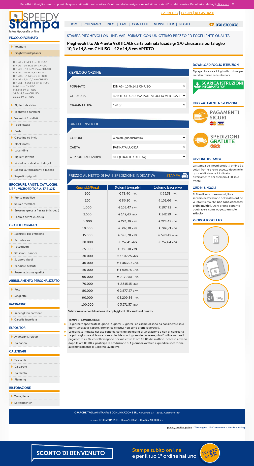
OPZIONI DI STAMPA (85, 157)
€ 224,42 (168, 221)
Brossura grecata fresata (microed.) (36, 210)
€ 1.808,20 (127, 270)
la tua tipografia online (24, 31)
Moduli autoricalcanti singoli (33, 163)
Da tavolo (20, 373)
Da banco (20, 343)
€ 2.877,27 (127, 290)
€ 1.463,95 (127, 263)
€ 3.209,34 (127, 297)
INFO (111, 24)
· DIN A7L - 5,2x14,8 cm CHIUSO (30, 83)
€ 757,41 (128, 242)
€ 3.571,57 (127, 304)
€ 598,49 (168, 235)
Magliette (20, 296)
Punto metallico (24, 197)
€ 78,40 (127, 193)
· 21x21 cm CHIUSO (23, 96)
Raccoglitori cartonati (28, 313)
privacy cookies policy (179, 427)
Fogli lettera (22, 124)
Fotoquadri (21, 246)
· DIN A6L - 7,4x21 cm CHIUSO (29, 76)
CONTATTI (140, 24)
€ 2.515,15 (128, 284)
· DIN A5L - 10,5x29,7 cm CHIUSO (31, 69)
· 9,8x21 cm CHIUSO (23, 86)
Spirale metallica (24, 204)
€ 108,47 (127, 207)
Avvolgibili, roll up (26, 336)
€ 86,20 (127, 200)
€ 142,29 (168, 214)
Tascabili (20, 360)
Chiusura (78, 96)
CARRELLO (169, 13)
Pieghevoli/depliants (27, 53)
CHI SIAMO (93, 24)
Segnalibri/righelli (25, 176)
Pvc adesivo (22, 240)
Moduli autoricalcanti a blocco (34, 170)
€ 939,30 (127, 249)
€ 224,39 (127, 221)
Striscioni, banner (25, 253)
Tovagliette (21, 396)
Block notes (22, 144)
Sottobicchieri (23, 403)
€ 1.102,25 (127, 256)
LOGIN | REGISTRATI (197, 13)
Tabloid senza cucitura (29, 217)
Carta (75, 147)
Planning (20, 379)
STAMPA (177, 175)
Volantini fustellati (26, 118)
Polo (17, 289)
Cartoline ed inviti (25, 137)
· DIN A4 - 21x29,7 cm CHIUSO (29, 62)
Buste (18, 131)
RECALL (185, 24)
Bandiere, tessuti (25, 266)
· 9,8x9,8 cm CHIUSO (24, 89)
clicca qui (223, 4)
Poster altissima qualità (29, 272)
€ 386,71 (168, 228)
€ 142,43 (127, 214)
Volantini (20, 46)
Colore (76, 138)
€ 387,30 (127, 228)
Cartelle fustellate (25, 319)
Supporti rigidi (23, 259)
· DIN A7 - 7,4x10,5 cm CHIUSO (30, 79)
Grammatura (81, 105)
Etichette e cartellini (27, 112)
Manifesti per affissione (29, 233)
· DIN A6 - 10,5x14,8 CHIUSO (28, 72)
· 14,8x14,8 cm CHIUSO (25, 93)
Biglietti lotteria (24, 157)
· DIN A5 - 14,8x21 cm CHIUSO (29, 65)
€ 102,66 (168, 200)
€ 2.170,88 (127, 277)
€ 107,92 (168, 207)
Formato (78, 86)
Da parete (20, 366)
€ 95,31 (168, 193)
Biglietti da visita (25, 105)
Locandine (21, 150)
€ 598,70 (127, 235)
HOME (74, 24)
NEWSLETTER (164, 24)
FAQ (123, 24)
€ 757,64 (168, 242)
